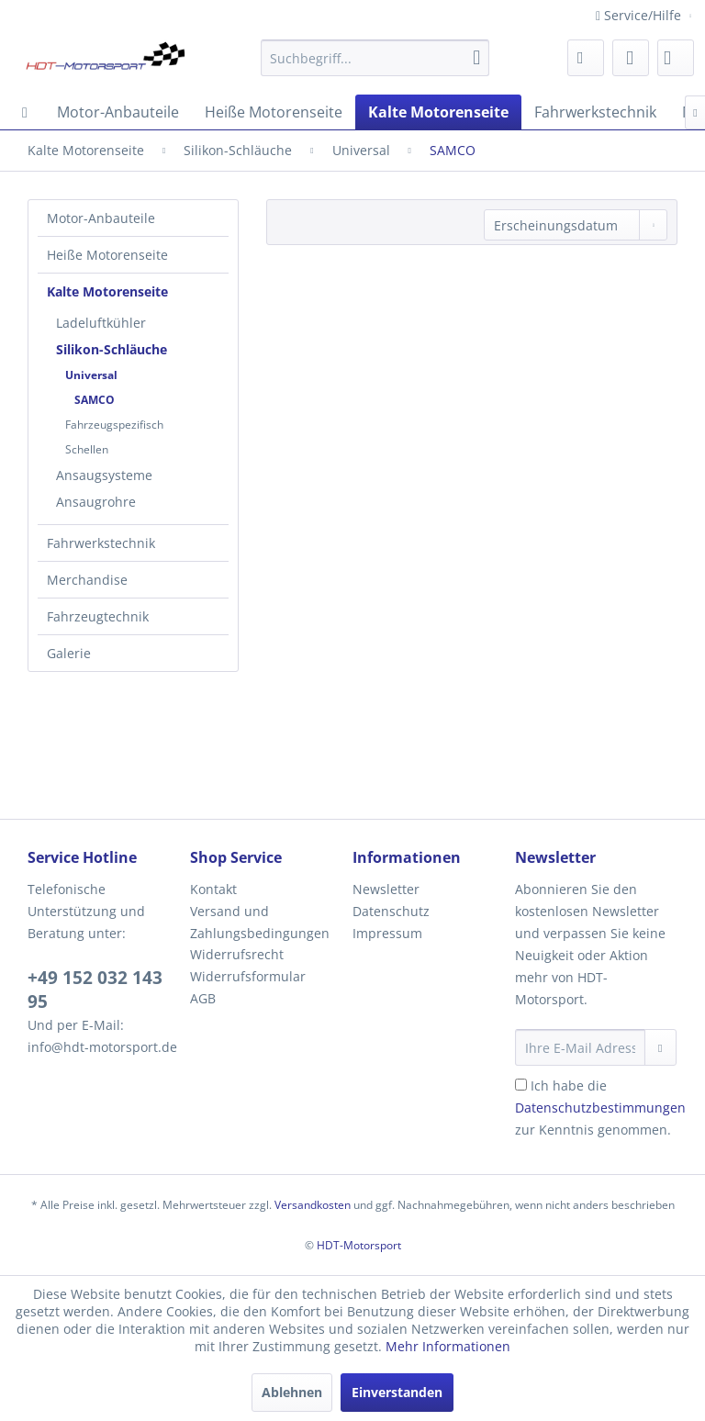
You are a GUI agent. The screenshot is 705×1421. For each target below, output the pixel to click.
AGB (203, 998)
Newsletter (386, 889)
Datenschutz (391, 911)
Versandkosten (312, 1205)
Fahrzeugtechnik (98, 616)
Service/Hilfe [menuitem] (640, 15)
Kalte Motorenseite (107, 291)
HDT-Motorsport (359, 1245)
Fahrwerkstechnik (101, 543)
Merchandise (87, 579)
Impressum (387, 933)
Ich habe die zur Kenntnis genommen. (600, 1107)
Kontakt (213, 889)
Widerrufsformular (248, 976)
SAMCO (94, 400)
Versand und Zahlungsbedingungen (260, 922)
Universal (91, 375)
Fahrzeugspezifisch (114, 424)
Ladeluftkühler (101, 322)
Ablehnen (292, 1392)
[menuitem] (375, 57)
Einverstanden (397, 1392)
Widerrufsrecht (237, 954)
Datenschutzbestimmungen (600, 1107)
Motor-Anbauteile (101, 218)
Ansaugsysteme (104, 475)
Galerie (69, 653)
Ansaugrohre (96, 501)
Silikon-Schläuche (111, 349)
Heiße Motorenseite (107, 254)
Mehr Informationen (448, 1346)
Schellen (86, 449)
